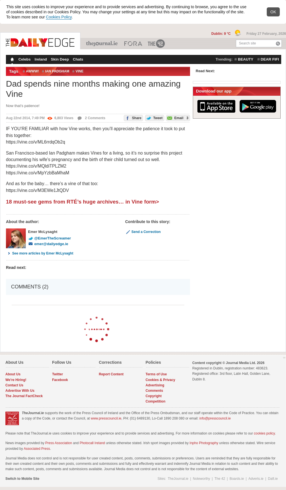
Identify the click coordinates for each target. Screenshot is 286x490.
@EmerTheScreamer (49, 238)
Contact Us (14, 385)
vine (80, 71)
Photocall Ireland (92, 443)
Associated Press (37, 449)
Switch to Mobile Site (22, 479)
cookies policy (264, 433)
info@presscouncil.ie (215, 418)
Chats (78, 59)
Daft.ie (273, 479)
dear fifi (270, 59)
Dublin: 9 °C (221, 34)
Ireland (41, 59)
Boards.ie (237, 479)
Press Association (58, 443)
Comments (154, 391)
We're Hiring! (15, 380)
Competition (155, 401)
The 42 (156, 43)
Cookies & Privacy (160, 380)
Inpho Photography (203, 443)
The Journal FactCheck (24, 396)
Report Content (111, 374)
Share (133, 117)
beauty (245, 59)
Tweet (154, 117)
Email (177, 118)
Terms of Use (156, 374)
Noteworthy (201, 479)
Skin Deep (60, 59)
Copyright (154, 396)
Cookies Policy (59, 17)
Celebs (24, 59)
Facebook (60, 380)
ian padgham (57, 71)
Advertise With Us (20, 391)
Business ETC (133, 43)
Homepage (11, 60)
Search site (247, 43)
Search (277, 43)
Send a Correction (143, 232)
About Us (12, 374)
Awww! (32, 71)
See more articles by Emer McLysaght (39, 253)
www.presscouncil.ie (106, 418)
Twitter (57, 374)
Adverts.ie (255, 479)
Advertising (155, 385)
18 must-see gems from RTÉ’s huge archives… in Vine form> (82, 202)
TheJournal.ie (102, 43)
